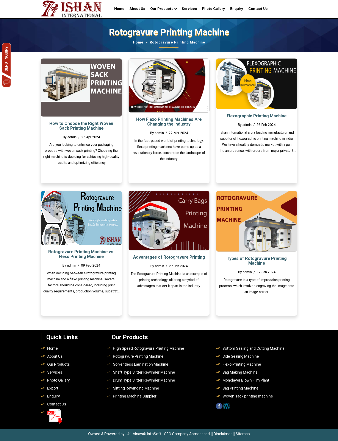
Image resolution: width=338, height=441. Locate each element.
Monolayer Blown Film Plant (245, 380)
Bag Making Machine (240, 372)
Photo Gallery (213, 8)
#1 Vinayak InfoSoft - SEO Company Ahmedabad (168, 434)
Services (189, 8)
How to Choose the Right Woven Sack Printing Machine (81, 126)
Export (52, 388)
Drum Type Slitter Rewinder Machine (144, 380)
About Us (137, 8)
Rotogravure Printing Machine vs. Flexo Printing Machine (81, 254)
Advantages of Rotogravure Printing (169, 257)
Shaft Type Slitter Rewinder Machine (144, 372)
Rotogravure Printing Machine (138, 356)
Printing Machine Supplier (134, 396)
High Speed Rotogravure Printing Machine (148, 348)
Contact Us (258, 8)
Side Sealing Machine (240, 356)
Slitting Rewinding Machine (136, 388)
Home (119, 8)
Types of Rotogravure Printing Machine (257, 261)
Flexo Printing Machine (241, 364)
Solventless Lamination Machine (140, 364)
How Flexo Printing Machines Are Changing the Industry (169, 122)
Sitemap (243, 434)
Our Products (161, 8)
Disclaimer (223, 434)
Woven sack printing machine (247, 396)
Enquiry (236, 8)
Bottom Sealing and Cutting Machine (253, 348)
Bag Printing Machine (240, 388)
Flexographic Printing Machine (256, 115)
